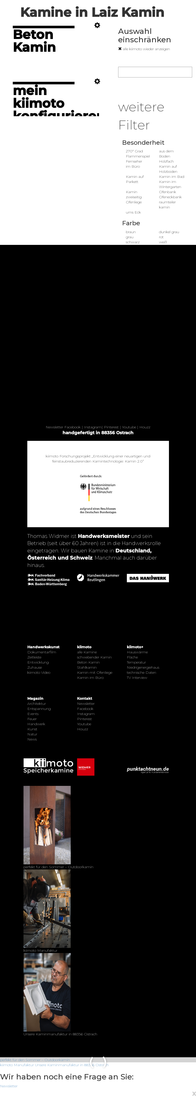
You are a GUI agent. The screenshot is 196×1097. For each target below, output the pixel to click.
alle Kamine (87, 652)
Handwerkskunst (43, 647)
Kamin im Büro (90, 677)
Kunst (32, 729)
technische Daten (141, 672)
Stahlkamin (87, 667)
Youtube (129, 427)
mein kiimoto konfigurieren (59, 103)
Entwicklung (38, 662)
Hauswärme (137, 652)
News (32, 739)
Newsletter (54, 427)
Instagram (93, 427)
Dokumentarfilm (41, 652)
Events (33, 713)
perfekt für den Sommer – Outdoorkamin (35, 1060)
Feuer (32, 719)
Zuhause (34, 667)
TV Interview (137, 677)
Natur (32, 734)
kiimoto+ (135, 647)
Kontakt (84, 698)
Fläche (132, 657)
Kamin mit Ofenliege (94, 672)
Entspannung (39, 708)
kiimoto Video (38, 672)
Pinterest (111, 427)
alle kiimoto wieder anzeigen (144, 49)
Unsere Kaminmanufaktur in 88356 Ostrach (72, 1065)
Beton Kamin (34, 41)
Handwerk (36, 724)
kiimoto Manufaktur (17, 1065)
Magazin (35, 698)
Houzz (144, 427)
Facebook (72, 427)
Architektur (36, 703)
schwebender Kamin (94, 657)
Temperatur (136, 662)
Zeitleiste (34, 657)
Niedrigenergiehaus (143, 667)
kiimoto (84, 647)
